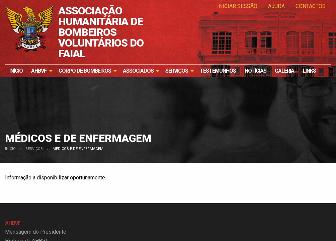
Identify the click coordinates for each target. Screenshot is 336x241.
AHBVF (39, 71)
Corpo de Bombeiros (85, 71)
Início (16, 71)
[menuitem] (16, 71)
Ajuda (276, 6)
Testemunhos (218, 71)
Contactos (311, 6)
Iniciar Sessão (237, 6)
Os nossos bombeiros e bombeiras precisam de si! (297, 43)
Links (309, 71)
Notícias (255, 71)
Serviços (176, 71)
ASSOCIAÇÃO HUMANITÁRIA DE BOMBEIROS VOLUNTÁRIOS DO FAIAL (101, 32)
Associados (138, 71)
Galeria (284, 71)
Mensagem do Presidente (35, 232)
